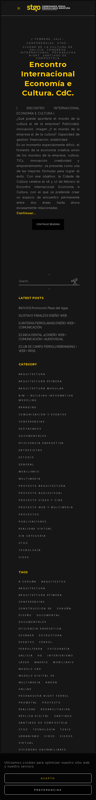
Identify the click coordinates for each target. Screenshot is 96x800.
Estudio (26, 457)
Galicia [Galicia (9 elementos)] (26, 655)
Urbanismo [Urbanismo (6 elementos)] (29, 736)
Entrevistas (31, 450)
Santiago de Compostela (51, 57)
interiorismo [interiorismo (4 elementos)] (60, 655)
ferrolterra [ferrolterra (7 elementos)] (31, 649)
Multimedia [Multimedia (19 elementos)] (30, 682)
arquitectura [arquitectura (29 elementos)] (32, 588)
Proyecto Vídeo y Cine (41, 500)
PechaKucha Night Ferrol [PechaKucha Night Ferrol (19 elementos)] (44, 696)
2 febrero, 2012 (46, 39)
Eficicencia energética (41, 443)
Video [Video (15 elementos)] (49, 736)
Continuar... (26, 213)
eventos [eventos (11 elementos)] (27, 642)
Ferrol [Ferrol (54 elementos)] (46, 642)
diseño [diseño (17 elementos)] (25, 615)
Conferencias (40, 43)
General (26, 464)
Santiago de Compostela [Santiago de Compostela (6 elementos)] (43, 722)
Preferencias (48, 790)
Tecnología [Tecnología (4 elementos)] (44, 729)
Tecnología (30, 550)
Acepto (48, 778)
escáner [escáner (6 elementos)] (26, 635)
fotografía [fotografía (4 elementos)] (59, 649)
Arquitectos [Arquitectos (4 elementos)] (53, 581)
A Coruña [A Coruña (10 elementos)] (28, 581)
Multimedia (30, 478)
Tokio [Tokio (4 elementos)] (65, 729)
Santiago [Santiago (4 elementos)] (63, 716)
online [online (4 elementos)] (25, 689)
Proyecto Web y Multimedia (46, 507)
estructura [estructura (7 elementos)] (50, 635)
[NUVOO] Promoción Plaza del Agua (43, 308)
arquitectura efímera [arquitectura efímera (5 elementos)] (40, 595)
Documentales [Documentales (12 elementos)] (33, 622)
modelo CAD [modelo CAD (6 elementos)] (30, 669)
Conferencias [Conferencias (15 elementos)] (32, 602)
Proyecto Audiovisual (41, 493)
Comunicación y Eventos (43, 414)
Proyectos (29, 514)
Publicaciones (33, 521)
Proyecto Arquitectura (42, 486)
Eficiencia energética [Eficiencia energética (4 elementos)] (40, 628)
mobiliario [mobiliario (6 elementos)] (63, 662)
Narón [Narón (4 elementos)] (52, 682)
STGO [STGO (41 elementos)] (23, 729)
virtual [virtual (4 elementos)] (26, 743)
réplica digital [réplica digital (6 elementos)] (34, 716)
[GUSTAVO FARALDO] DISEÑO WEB (43, 315)
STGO (61, 43)
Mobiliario (29, 471)
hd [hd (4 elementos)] (40, 655)
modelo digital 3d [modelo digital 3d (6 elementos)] (37, 675)
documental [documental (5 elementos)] (49, 615)
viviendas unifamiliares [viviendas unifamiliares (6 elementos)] (43, 749)
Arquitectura (32, 374)
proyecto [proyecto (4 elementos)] (51, 702)
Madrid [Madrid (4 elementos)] (41, 662)
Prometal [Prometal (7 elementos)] (28, 702)
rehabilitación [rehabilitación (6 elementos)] (55, 709)
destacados (30, 429)
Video (24, 557)
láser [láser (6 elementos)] (24, 662)
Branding (28, 407)
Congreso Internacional (43, 51)
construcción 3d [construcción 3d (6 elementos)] (35, 608)
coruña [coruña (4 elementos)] (64, 608)
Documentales (33, 436)
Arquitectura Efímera (40, 381)
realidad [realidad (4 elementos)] (27, 709)
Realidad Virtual (36, 528)
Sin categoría (32, 536)
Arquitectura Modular (41, 388)
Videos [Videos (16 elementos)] (66, 736)
